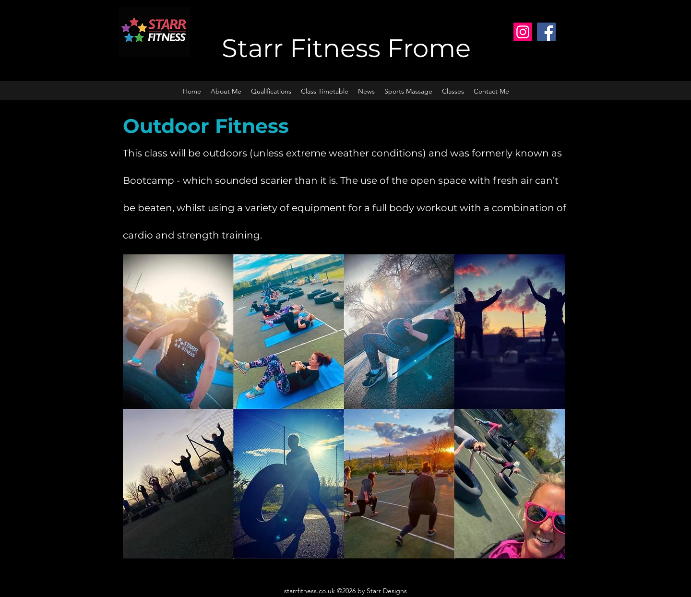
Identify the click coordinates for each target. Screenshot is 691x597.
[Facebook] (546, 32)
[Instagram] (522, 32)
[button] (453, 91)
